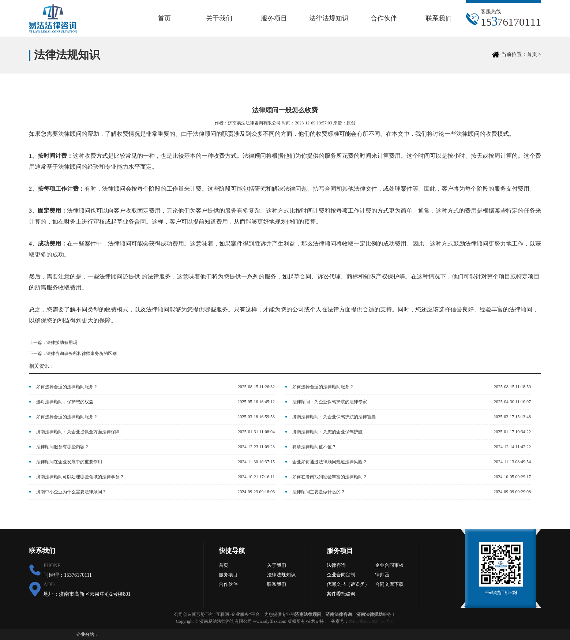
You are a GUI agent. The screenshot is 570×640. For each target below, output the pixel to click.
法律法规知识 (329, 18)
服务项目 (274, 18)
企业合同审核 (389, 565)
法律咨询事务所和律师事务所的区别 (81, 353)
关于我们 (219, 18)
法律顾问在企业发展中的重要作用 (69, 461)
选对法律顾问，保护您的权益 (64, 401)
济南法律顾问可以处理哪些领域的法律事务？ (80, 476)
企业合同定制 (341, 574)
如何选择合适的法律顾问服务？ (67, 386)
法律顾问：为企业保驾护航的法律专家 (329, 401)
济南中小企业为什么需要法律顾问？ (71, 491)
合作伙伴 (384, 18)
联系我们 (438, 18)
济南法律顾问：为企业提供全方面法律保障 (78, 431)
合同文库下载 (389, 584)
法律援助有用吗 (61, 342)
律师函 (382, 574)
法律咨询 (336, 565)
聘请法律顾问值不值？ (314, 446)
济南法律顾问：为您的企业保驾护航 (327, 431)
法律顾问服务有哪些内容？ (62, 446)
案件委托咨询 (341, 593)
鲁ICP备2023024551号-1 (371, 621)
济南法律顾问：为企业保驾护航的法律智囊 (334, 416)
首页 (164, 18)
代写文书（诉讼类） (348, 584)
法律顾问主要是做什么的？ (318, 491)
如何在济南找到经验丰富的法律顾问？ (329, 476)
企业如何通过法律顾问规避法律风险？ (329, 461)
